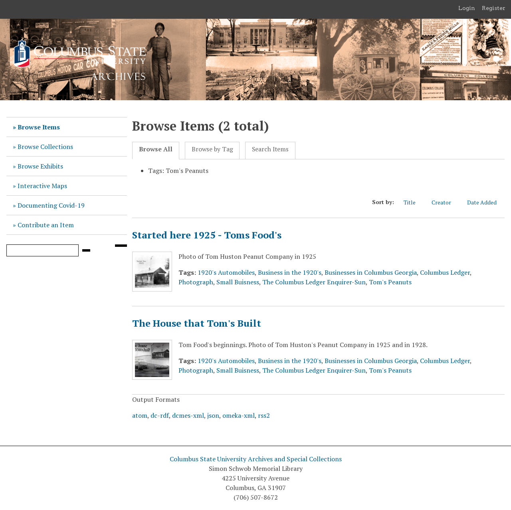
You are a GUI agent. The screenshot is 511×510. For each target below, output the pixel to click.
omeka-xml (238, 415)
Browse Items (39, 127)
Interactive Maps (42, 185)
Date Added (486, 202)
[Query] (42, 250)
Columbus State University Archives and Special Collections (256, 458)
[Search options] (121, 245)
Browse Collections (45, 146)
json (213, 415)
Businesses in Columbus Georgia (371, 272)
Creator (445, 202)
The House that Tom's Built (196, 323)
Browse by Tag (212, 149)
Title (414, 202)
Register (493, 8)
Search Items (270, 149)
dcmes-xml (188, 415)
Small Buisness (237, 282)
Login (466, 8)
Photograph (195, 282)
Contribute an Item (46, 224)
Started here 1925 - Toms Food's (206, 234)
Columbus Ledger (445, 272)
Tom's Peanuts (390, 282)
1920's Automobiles (226, 272)
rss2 (264, 415)
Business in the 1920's (289, 272)
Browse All (155, 149)
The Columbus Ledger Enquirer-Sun (314, 282)
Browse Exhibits (40, 166)
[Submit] (86, 250)
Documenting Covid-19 (51, 205)
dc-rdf (160, 415)
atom (139, 415)
